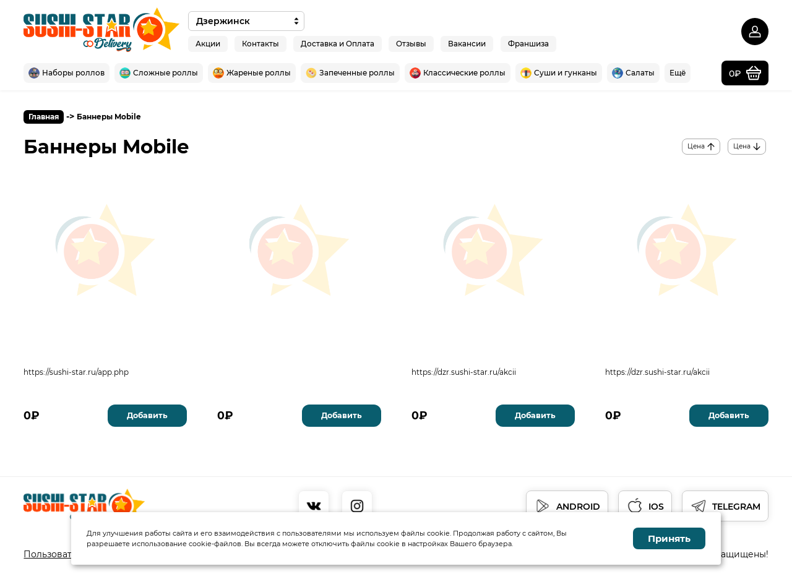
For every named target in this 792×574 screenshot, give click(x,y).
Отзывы (411, 43)
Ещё (677, 72)
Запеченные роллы (350, 73)
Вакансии (467, 43)
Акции (208, 43)
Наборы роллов (66, 73)
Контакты (260, 43)
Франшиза (528, 43)
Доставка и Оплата (337, 43)
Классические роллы (458, 73)
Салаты (633, 73)
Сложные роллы (158, 73)
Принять (669, 538)
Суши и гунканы (558, 73)
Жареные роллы (252, 73)
